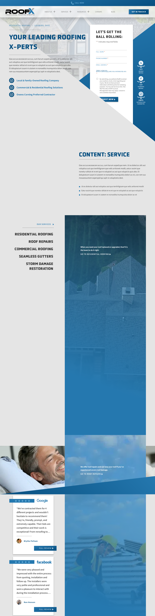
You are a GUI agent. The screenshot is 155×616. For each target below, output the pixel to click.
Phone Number (102, 58)
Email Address (102, 65)
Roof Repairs (41, 241)
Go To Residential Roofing (95, 254)
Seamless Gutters (36, 256)
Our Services (44, 224)
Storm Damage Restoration (39, 266)
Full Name (100, 52)
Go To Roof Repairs (91, 474)
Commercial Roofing (34, 249)
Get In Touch (138, 12)
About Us (48, 12)
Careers (98, 12)
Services (64, 12)
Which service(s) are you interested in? (111, 72)
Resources (81, 12)
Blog (113, 12)
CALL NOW (77, 3)
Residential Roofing (34, 234)
